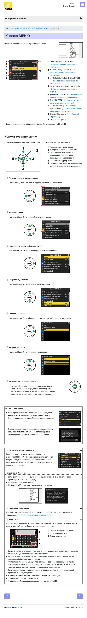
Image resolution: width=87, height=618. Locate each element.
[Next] (80, 596)
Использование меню (40, 28)
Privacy (8, 607)
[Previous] (7, 596)
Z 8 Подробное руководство (20, 28)
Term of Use (18, 607)
